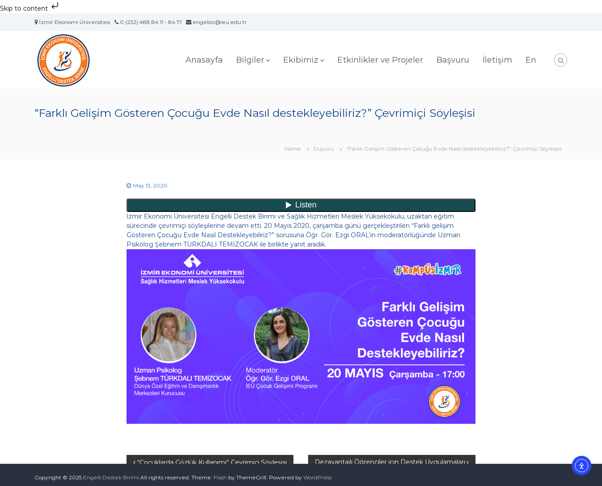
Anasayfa (204, 60)
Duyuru (323, 148)
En (531, 60)
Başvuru (452, 60)
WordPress (317, 477)
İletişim (497, 60)
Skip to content (30, 8)
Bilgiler (250, 60)
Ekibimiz (300, 60)
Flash (220, 477)
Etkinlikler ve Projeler (380, 60)
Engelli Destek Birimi (111, 477)
